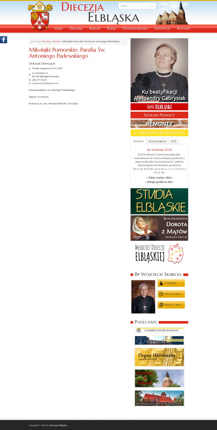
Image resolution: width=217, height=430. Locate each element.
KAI (173, 141)
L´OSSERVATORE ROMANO (159, 132)
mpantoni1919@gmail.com (45, 83)
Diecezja (76, 28)
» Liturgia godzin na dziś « (159, 181)
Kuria (111, 28)
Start (58, 28)
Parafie (56, 41)
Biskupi (94, 28)
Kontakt (184, 28)
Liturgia (138, 141)
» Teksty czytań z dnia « (159, 177)
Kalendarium (157, 141)
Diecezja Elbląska (58, 425)
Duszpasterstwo (135, 28)
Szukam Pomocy (159, 115)
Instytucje (162, 28)
